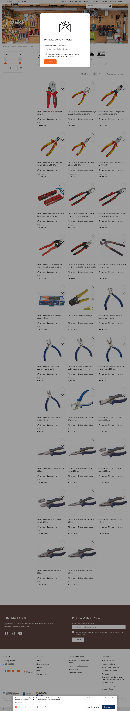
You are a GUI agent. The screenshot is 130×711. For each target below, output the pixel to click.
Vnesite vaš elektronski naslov (55, 45)
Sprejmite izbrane (93, 707)
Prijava (50, 61)
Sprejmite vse (108, 707)
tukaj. (72, 56)
